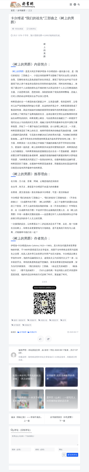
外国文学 (53, 320)
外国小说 (43, 320)
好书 (63, 320)
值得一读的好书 (18, 320)
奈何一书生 (49, 350)
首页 (13, 10)
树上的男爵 (18, 71)
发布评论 (72, 454)
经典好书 (27, 325)
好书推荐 (21, 10)
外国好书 (32, 320)
